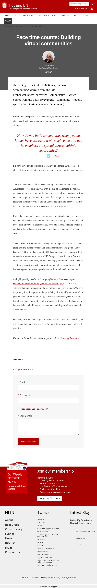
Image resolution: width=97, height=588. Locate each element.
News (75, 15)
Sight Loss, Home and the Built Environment (48, 561)
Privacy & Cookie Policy (50, 577)
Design (40, 525)
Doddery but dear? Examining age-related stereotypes (38, 283)
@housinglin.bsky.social (82, 532)
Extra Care (41, 522)
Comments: (25, 415)
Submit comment (28, 441)
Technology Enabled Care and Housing (47, 535)
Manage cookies (69, 577)
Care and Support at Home (48, 528)
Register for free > (50, 498)
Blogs (8, 21)
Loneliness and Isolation (47, 565)
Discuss (84, 15)
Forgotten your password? (34, 409)
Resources (28, 15)
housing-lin (77, 538)
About (16, 15)
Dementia (41, 539)
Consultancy (42, 15)
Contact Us (12, 552)
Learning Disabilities (45, 548)
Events (55, 15)
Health (40, 542)
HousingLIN (77, 544)
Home (7, 15)
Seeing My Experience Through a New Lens (81, 521)
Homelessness (43, 551)
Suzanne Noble (48, 65)
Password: (24, 395)
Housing (40, 519)
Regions (65, 15)
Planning (40, 545)
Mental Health (43, 554)
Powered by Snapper (48, 586)
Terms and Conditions (30, 577)
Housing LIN (9, 27)
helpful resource (72, 338)
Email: (22, 382)
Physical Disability (44, 557)
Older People (42, 531)
